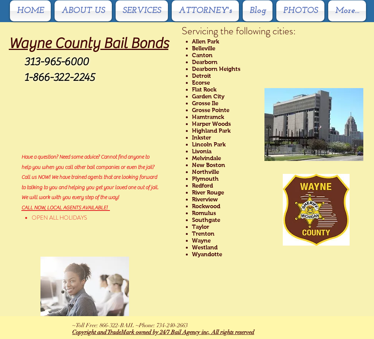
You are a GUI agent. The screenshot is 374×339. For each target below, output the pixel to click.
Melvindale (206, 158)
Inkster (201, 137)
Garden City (208, 96)
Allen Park (205, 41)
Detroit (201, 75)
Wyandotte (207, 254)
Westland (205, 247)
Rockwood (206, 206)
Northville (205, 172)
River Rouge (208, 192)
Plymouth (205, 178)
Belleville (203, 48)
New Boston (208, 165)
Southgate (206, 220)
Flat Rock (204, 89)
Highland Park (211, 130)
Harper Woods (211, 123)
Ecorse (201, 82)
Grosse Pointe (210, 110)
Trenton (203, 233)
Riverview (205, 199)
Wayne (201, 240)
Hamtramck (208, 117)
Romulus (204, 213)
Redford (202, 185)
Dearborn (205, 62)
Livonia (201, 151)
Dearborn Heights (216, 69)
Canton (202, 55)
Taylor (200, 226)
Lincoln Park (209, 144)
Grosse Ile (205, 103)
